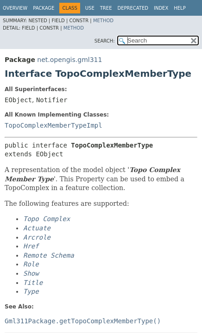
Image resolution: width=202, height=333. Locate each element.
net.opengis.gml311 (69, 59)
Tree (106, 8)
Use (90, 8)
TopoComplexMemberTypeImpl (53, 125)
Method (103, 20)
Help (179, 8)
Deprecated (132, 8)
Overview (15, 8)
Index (161, 8)
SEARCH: (105, 40)
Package (43, 8)
